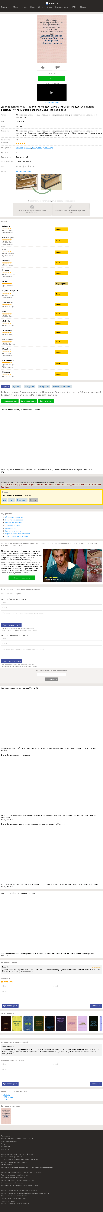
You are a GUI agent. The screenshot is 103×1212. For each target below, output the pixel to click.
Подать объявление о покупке (14, 599)
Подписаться (51, 679)
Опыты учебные (6, 1165)
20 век (40, 7)
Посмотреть (61, 229)
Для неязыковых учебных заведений (13, 1183)
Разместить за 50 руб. (11, 625)
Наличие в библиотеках (14, 523)
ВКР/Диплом (37, 148)
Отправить (96, 1006)
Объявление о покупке (14, 517)
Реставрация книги (23, 171)
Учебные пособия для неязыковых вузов (15, 1204)
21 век (49, 7)
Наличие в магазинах (13, 531)
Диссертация (48, 148)
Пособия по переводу (8, 1201)
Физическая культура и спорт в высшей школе (17, 1154)
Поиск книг (5, 7)
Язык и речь (5, 1149)
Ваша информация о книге (12, 1060)
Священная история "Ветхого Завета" (14, 1196)
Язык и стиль (5, 1136)
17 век (15, 7)
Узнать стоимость (28, 401)
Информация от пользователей (17, 534)
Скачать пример (46, 401)
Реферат (19, 148)
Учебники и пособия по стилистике (13, 1178)
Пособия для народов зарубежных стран (15, 1175)
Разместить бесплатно (12, 661)
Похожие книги (10, 528)
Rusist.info (53, 3)
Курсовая (27, 148)
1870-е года (8, 1097)
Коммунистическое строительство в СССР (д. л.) (17, 1139)
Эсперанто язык (6, 1144)
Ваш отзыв (5, 978)
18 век (24, 7)
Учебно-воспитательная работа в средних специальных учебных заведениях (27, 1167)
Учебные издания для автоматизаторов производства (19, 1191)
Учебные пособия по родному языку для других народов (21, 1172)
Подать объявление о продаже (14, 635)
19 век (32, 7)
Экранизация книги (52, 93)
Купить (51, 78)
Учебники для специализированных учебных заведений (20, 1186)
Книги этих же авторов (14, 520)
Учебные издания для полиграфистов (14, 1162)
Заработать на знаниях (62, 386)
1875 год (6, 1095)
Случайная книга (61, 7)
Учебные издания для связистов (12, 1157)
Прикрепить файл (10, 1006)
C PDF (74, 7)
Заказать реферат (10, 401)
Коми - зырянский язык (9, 1141)
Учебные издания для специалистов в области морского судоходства (25, 1193)
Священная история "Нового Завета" (14, 1198)
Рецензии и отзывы (12, 525)
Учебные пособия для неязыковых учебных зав (17, 1180)
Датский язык (5, 1147)
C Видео (83, 7)
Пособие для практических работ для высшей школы (19, 1159)
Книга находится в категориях (16, 536)
